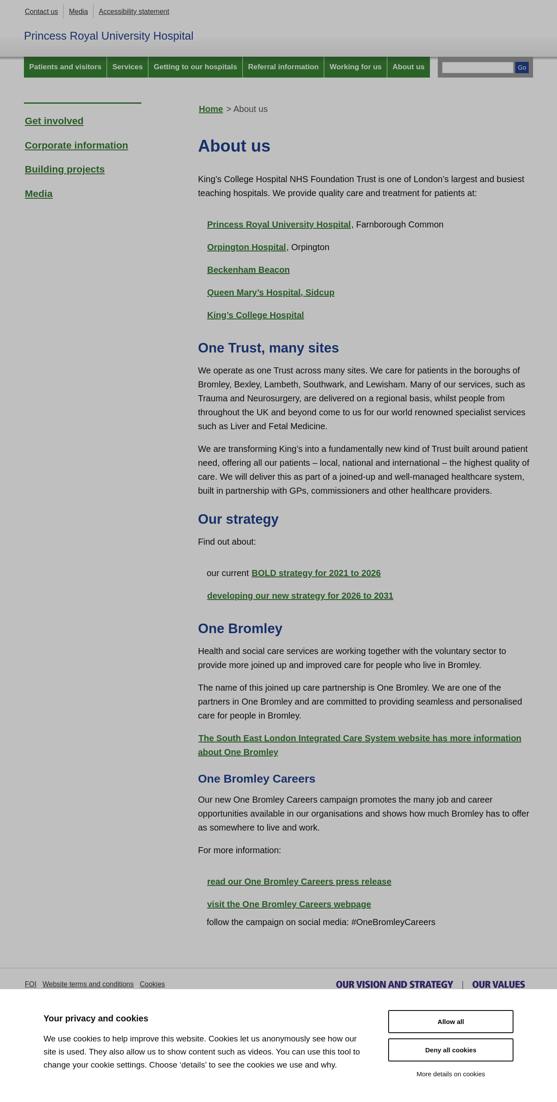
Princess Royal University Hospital (109, 36)
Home (211, 109)
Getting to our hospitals (195, 67)
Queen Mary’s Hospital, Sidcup (271, 292)
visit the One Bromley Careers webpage (289, 904)
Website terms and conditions (88, 984)
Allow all (451, 1021)
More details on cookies (450, 1074)
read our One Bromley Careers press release (299, 881)
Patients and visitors (65, 67)
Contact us (41, 11)
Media (78, 11)
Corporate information (76, 145)
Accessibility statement (134, 11)
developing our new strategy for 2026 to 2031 (300, 595)
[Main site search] (477, 67)
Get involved (54, 120)
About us (409, 67)
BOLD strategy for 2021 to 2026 (316, 573)
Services (127, 67)
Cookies (152, 984)
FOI (31, 984)
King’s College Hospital (255, 315)
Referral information (283, 67)
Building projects (65, 169)
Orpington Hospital (246, 247)
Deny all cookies (450, 1050)
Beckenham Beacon (248, 270)
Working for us (355, 67)
